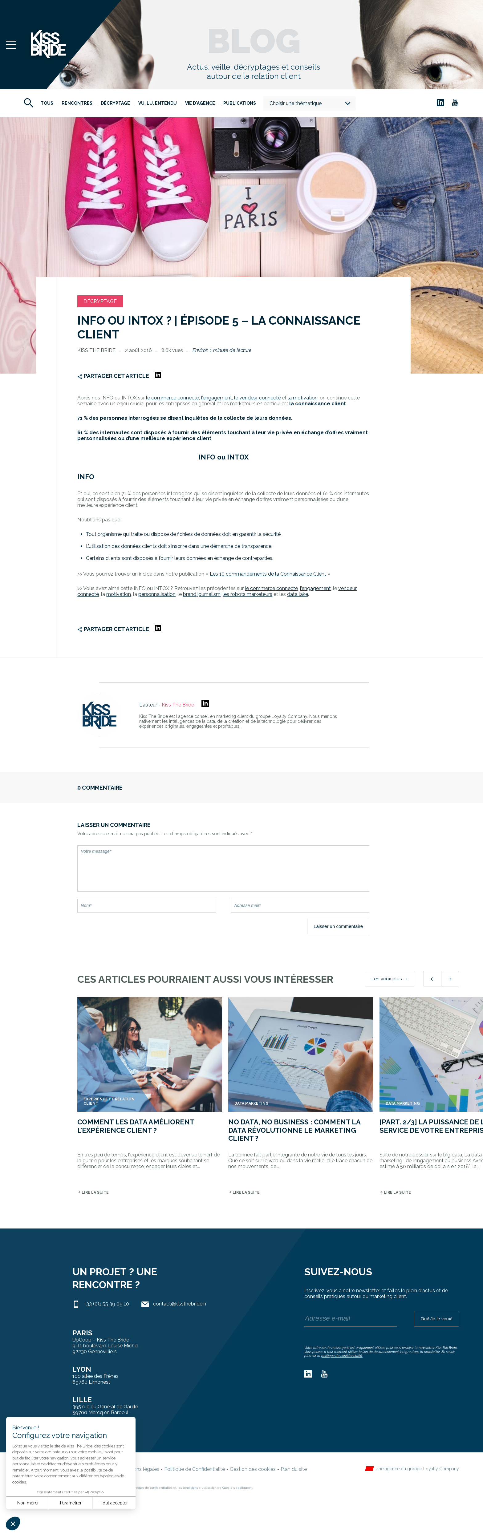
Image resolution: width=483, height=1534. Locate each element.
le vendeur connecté (257, 398)
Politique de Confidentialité (194, 1469)
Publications (239, 103)
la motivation (303, 398)
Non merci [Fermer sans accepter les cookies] (27, 1502)
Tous (47, 103)
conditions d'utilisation (200, 1487)
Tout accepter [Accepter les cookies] (114, 1502)
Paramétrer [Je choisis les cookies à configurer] (71, 1502)
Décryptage (115, 103)
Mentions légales (140, 1469)
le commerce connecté (271, 588)
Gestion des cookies (253, 1469)
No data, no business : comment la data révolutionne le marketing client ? (294, 1130)
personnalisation (157, 594)
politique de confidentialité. (342, 1356)
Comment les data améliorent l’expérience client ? (135, 1126)
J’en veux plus (389, 979)
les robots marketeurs (247, 594)
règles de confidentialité (153, 1487)
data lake (297, 594)
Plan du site (294, 1469)
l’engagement (216, 398)
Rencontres (77, 103)
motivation (118, 594)
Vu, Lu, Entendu (157, 103)
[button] (13, 1523)
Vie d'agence (200, 103)
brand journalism (202, 594)
